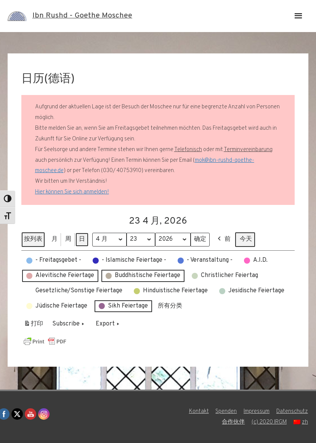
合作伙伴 (232, 422)
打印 (33, 326)
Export (108, 324)
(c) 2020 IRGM (269, 422)
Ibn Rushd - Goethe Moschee (82, 16)
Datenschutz (292, 411)
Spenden (226, 411)
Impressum (257, 411)
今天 (247, 239)
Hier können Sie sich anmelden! (72, 192)
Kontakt (199, 411)
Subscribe (69, 324)
